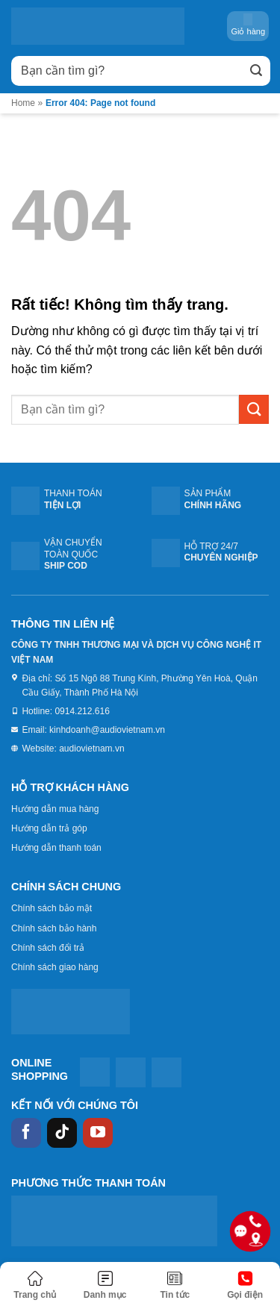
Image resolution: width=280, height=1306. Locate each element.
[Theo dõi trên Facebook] (26, 1133)
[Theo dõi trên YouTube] (98, 1133)
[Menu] (105, 1286)
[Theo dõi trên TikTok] (62, 1133)
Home (23, 103)
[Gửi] (256, 71)
